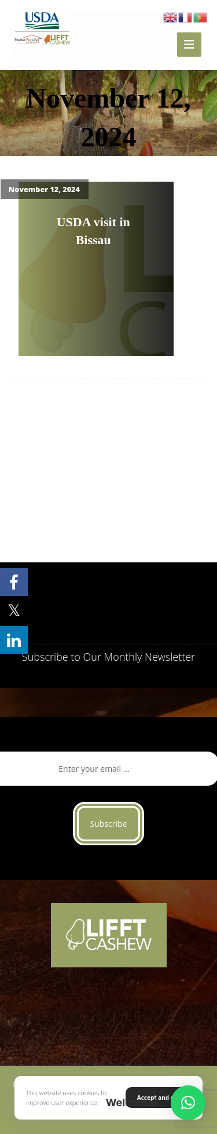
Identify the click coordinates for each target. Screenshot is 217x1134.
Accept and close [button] (161, 1098)
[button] (188, 1102)
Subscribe (108, 823)
